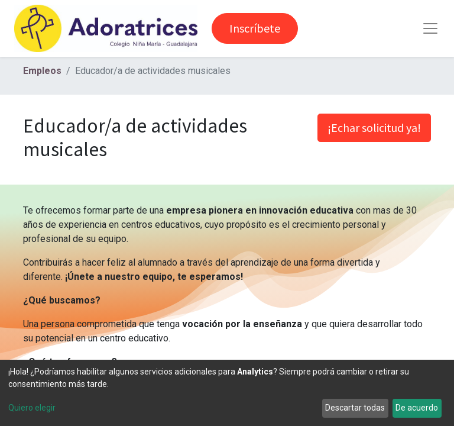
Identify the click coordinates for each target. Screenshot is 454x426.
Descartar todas (355, 407)
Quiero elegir (32, 407)
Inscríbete (254, 28)
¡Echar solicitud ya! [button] (374, 127)
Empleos (42, 70)
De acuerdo (416, 407)
